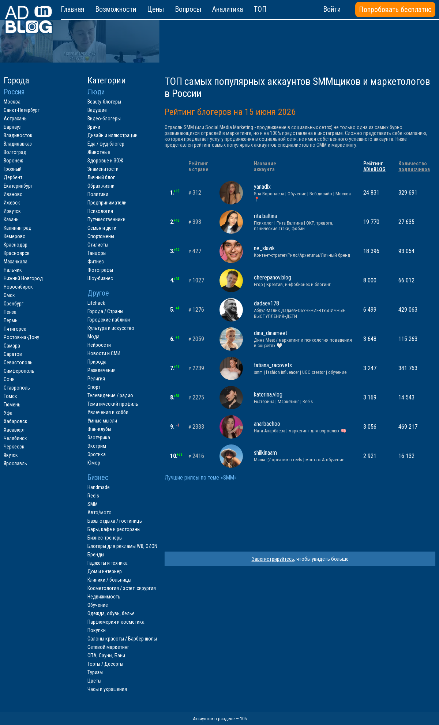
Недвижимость (103, 597)
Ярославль (15, 463)
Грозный (13, 169)
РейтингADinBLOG (374, 166)
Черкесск (14, 447)
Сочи (9, 379)
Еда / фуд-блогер (105, 144)
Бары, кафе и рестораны (113, 529)
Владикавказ (18, 144)
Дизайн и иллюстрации (112, 135)
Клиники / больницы (109, 580)
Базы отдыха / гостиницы (115, 521)
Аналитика (227, 9)
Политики (97, 194)
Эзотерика (98, 437)
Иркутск (12, 211)
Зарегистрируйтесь (273, 559)
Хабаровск (15, 421)
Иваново (13, 194)
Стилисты (97, 245)
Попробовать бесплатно (395, 9)
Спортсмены (100, 236)
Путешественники (106, 219)
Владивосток (18, 135)
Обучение (97, 605)
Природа (96, 362)
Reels (93, 496)
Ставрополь (17, 388)
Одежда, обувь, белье (111, 613)
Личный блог (101, 177)
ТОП (260, 9)
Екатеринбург (18, 186)
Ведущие (97, 110)
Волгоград (15, 152)
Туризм (95, 672)
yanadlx (303, 192)
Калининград (17, 228)
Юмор (93, 463)
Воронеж (13, 161)
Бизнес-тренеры (105, 538)
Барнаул (13, 127)
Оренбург (13, 304)
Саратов (13, 354)
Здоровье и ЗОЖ (105, 161)
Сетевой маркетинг (108, 647)
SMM (92, 504)
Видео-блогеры (104, 118)
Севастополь (18, 362)
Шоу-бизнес (100, 278)
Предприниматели (107, 203)
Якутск (11, 455)
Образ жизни (101, 186)
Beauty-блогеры (104, 102)
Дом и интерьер (104, 571)
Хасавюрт (14, 430)
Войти (332, 9)
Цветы (94, 681)
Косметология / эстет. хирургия (121, 588)
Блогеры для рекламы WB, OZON (122, 546)
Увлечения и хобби (107, 412)
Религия (96, 379)
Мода (93, 336)
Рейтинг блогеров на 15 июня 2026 (230, 112)
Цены (155, 9)
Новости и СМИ (103, 353)
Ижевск (12, 203)
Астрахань (15, 118)
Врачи (93, 127)
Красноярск (17, 253)
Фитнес (95, 261)
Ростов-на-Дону (21, 337)
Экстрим (96, 446)
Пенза (10, 312)
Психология (100, 211)
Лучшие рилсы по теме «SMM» (201, 477)
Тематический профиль (112, 404)
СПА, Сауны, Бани (106, 655)
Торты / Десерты (105, 664)
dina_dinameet (303, 339)
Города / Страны (105, 311)
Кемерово (15, 236)
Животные (98, 152)
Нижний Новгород (23, 278)
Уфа (8, 413)
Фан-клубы (99, 429)
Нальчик (13, 270)
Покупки (96, 630)
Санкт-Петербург (22, 110)
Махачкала (15, 261)
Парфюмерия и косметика (116, 622)
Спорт (93, 387)
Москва (12, 102)
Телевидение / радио (110, 395)
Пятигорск (15, 329)
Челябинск (15, 438)
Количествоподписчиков (414, 166)
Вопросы (188, 9)
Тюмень (12, 404)
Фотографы (100, 270)
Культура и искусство (110, 328)
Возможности (115, 9)
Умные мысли (102, 421)
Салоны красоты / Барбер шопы (122, 639)
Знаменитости (103, 169)
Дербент (13, 177)
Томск (10, 396)
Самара (12, 346)
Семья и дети (101, 228)
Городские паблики (108, 320)
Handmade (98, 487)
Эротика (96, 454)
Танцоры (96, 253)
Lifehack (96, 303)
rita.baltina (303, 222)
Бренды (95, 554)
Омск (9, 295)
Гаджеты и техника (107, 563)
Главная (72, 9)
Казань (11, 219)
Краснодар (15, 245)
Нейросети (99, 345)
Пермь (11, 320)
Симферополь (19, 371)
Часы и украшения (107, 689)
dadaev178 (303, 309)
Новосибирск (18, 287)
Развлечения (101, 370)
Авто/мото (99, 512)
